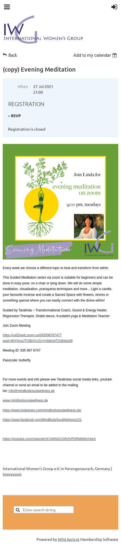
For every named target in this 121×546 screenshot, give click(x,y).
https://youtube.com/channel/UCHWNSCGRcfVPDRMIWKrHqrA (49, 439)
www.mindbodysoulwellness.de (25, 400)
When (23, 86)
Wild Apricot (68, 539)
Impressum (12, 473)
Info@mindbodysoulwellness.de (31, 391)
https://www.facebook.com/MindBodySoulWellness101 (42, 420)
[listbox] (95, 55)
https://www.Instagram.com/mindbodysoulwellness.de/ (42, 410)
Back (12, 54)
